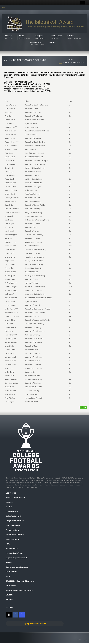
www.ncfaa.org (32, 487)
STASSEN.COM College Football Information (20, 581)
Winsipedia (9, 599)
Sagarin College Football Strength (17, 558)
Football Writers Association (15, 535)
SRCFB (8, 576)
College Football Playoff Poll (15, 521)
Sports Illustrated (11, 572)
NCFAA (8, 544)
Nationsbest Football (12, 539)
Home (3, 7)
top (87, 640)
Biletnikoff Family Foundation (15, 497)
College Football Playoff (13, 516)
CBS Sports (9, 502)
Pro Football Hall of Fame (14, 553)
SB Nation (9, 562)
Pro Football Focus (12, 548)
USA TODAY (9, 595)
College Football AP (12, 511)
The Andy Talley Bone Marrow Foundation (19, 590)
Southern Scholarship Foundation (17, 567)
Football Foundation (12, 530)
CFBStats (9, 507)
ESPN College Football (13, 525)
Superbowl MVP (11, 586)
